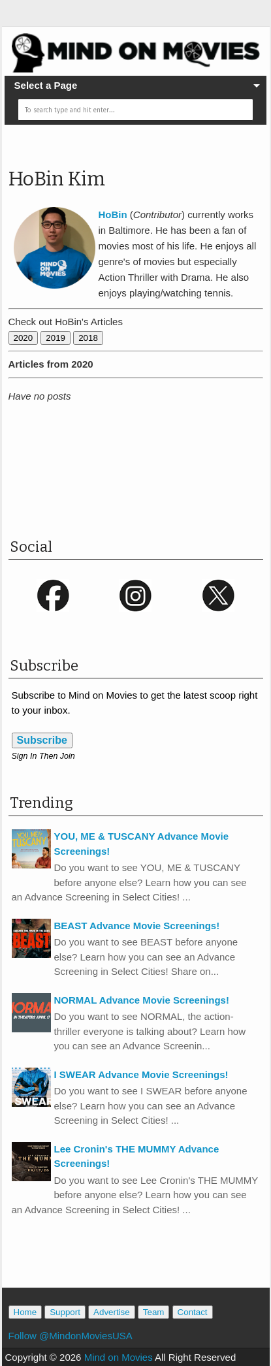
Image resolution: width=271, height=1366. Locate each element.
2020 (23, 338)
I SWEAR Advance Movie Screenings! (141, 1074)
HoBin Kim (56, 179)
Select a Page (46, 85)
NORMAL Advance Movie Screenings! (141, 1000)
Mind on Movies (118, 1357)
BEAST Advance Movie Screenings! (137, 925)
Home (25, 1312)
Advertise (111, 1312)
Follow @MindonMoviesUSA (70, 1335)
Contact (193, 1312)
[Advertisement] (139, 479)
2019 (55, 338)
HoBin (113, 214)
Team (154, 1312)
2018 (88, 338)
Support (65, 1312)
